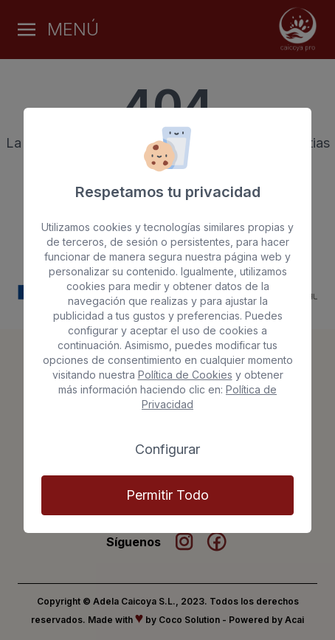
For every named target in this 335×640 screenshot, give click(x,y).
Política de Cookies (185, 374)
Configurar (167, 449)
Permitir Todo (167, 495)
